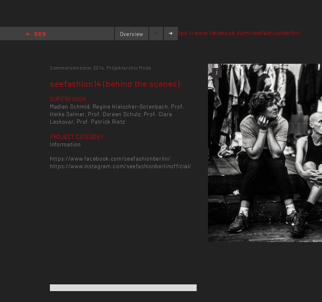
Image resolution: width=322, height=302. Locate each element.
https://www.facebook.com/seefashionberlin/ (236, 32)
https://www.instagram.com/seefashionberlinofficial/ (121, 166)
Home (36, 34)
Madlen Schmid (69, 106)
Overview (131, 34)
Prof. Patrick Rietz (101, 121)
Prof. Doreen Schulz (114, 114)
